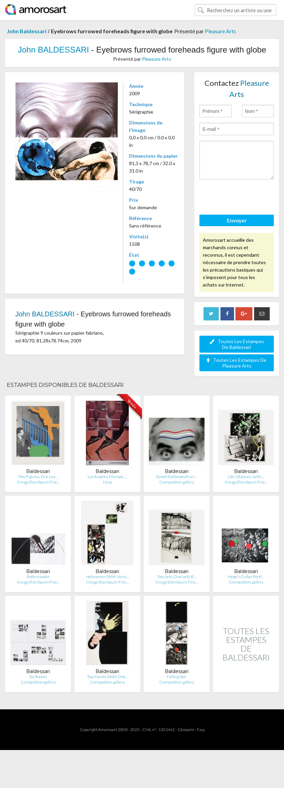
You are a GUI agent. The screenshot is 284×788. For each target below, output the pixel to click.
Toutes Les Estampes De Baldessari (237, 344)
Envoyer (237, 220)
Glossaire (186, 729)
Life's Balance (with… (246, 476)
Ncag (107, 482)
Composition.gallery (176, 482)
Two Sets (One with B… (176, 576)
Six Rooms (38, 676)
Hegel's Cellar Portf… (246, 576)
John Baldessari (27, 31)
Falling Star (177, 676)
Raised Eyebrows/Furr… (176, 476)
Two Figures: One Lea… (38, 476)
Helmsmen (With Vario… (107, 576)
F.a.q (201, 729)
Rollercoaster (38, 576)
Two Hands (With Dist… (107, 676)
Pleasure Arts (220, 31)
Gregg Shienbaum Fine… (38, 482)
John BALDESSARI (53, 49)
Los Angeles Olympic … (107, 476)
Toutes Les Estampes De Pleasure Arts (236, 363)
